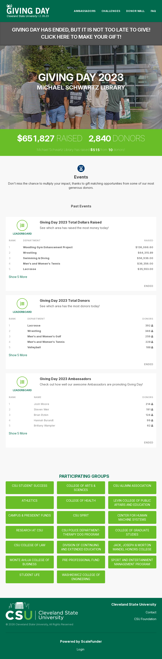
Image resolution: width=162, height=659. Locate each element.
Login (80, 649)
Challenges (111, 11)
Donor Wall (135, 11)
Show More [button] (18, 277)
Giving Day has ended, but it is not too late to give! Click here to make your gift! (81, 33)
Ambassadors (85, 11)
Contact (151, 612)
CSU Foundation (145, 619)
